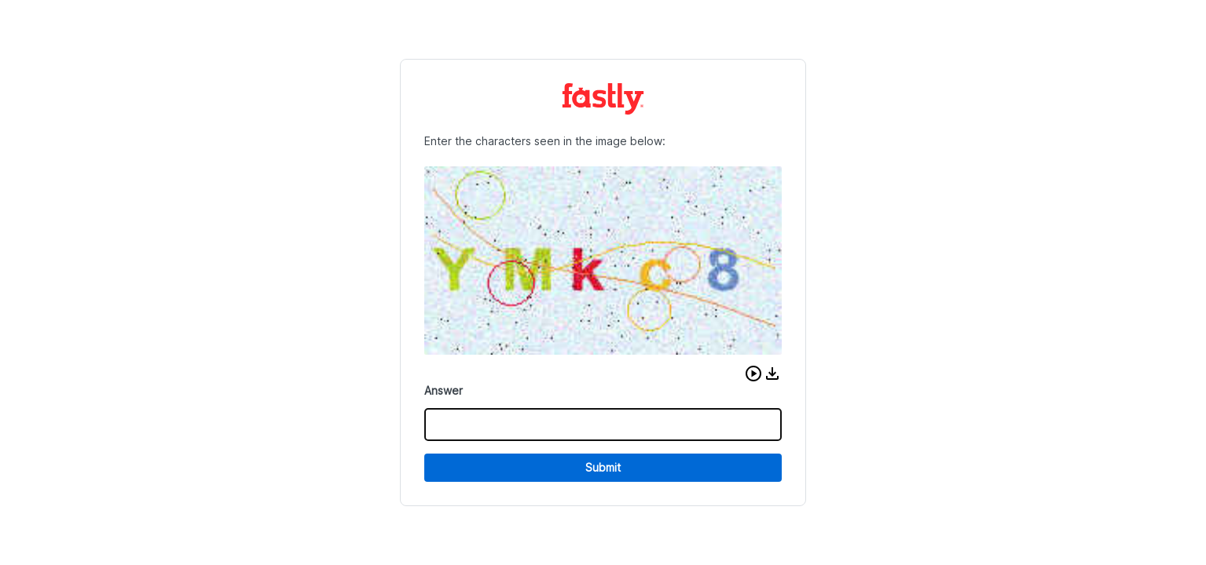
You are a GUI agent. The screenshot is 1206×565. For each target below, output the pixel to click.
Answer (443, 390)
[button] (753, 373)
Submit (603, 467)
